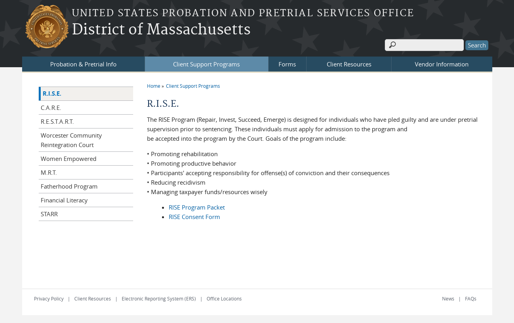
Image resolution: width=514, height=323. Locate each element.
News (448, 298)
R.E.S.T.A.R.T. (57, 121)
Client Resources (349, 64)
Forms (287, 64)
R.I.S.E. (52, 93)
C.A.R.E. (51, 107)
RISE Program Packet (197, 207)
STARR (49, 214)
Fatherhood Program (69, 186)
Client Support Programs (206, 64)
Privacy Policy (49, 298)
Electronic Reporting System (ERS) (159, 298)
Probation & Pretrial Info (83, 64)
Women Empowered (68, 158)
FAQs (470, 298)
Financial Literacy (64, 200)
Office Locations (224, 298)
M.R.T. (49, 172)
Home (153, 86)
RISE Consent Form (194, 217)
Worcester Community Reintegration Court (71, 140)
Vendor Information (442, 64)
